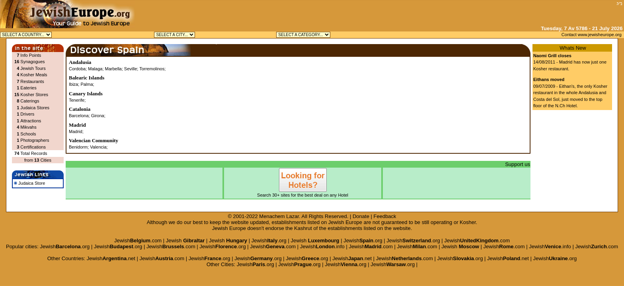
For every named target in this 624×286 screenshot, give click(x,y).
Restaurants (32, 81)
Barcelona (79, 115)
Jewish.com (138, 240)
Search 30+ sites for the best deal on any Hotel (302, 192)
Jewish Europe (345, 222)
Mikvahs (28, 127)
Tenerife (76, 100)
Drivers (27, 114)
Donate (361, 216)
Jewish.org (269, 240)
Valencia (98, 147)
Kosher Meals (33, 74)
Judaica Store (29, 183)
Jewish (185, 240)
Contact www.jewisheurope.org (592, 34)
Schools (28, 133)
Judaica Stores (34, 107)
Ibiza (73, 84)
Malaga (95, 68)
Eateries (28, 87)
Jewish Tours (32, 68)
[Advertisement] (521, 12)
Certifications (33, 147)
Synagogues (32, 61)
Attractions (30, 120)
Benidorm (78, 147)
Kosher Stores (34, 94)
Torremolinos (151, 68)
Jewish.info (322, 246)
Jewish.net (111, 258)
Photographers (34, 140)
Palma (86, 84)
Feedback (385, 216)
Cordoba (77, 68)
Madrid (75, 131)
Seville (130, 68)
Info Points (30, 55)
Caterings (29, 101)
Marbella (113, 68)
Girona (97, 115)
